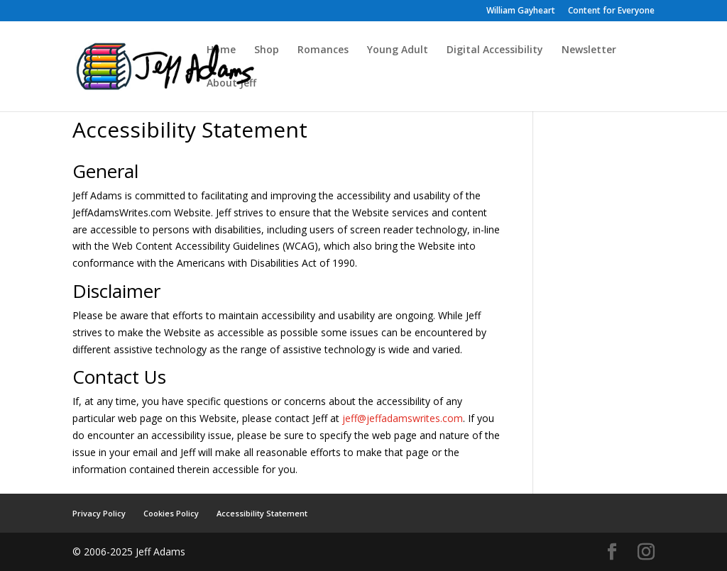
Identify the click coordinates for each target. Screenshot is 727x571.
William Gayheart (520, 11)
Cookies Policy (171, 513)
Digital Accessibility (495, 50)
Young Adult (397, 50)
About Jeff (231, 83)
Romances (323, 50)
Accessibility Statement (262, 513)
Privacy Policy (99, 513)
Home (221, 50)
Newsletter (589, 50)
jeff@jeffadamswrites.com (402, 418)
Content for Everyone (611, 11)
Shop (266, 50)
